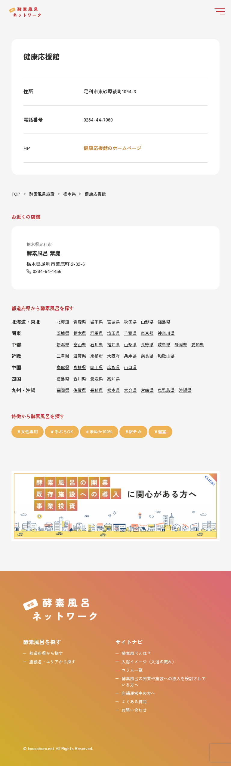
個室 (162, 431)
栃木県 (69, 194)
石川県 (96, 344)
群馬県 (96, 333)
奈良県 (147, 356)
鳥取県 (63, 367)
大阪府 (113, 356)
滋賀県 (79, 356)
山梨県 (130, 344)
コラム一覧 (132, 669)
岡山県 (96, 367)
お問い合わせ (134, 709)
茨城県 (63, 333)
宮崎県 (147, 390)
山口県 (130, 367)
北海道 (63, 321)
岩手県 (96, 321)
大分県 (130, 390)
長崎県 (96, 390)
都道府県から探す (46, 653)
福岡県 (63, 390)
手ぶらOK (63, 431)
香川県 (79, 378)
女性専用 (29, 431)
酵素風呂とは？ (136, 653)
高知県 (113, 378)
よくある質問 (134, 701)
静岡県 (180, 344)
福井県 (113, 344)
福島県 (164, 321)
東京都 (147, 333)
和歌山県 (166, 356)
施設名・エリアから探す (52, 661)
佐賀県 (79, 390)
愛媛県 (96, 378)
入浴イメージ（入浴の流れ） (149, 661)
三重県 (63, 356)
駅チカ (135, 431)
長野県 (147, 344)
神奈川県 (166, 333)
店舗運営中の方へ (138, 692)
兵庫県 (130, 356)
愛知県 (197, 344)
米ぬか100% (101, 431)
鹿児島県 (166, 390)
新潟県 (63, 344)
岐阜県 (164, 344)
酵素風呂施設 (41, 194)
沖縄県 (185, 390)
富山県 (79, 344)
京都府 (96, 356)
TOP (15, 194)
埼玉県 (113, 333)
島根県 (79, 367)
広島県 (113, 367)
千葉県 (130, 333)
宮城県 (113, 321)
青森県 (79, 321)
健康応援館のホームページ (112, 148)
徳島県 (63, 378)
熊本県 (113, 390)
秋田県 (130, 321)
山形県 (147, 321)
